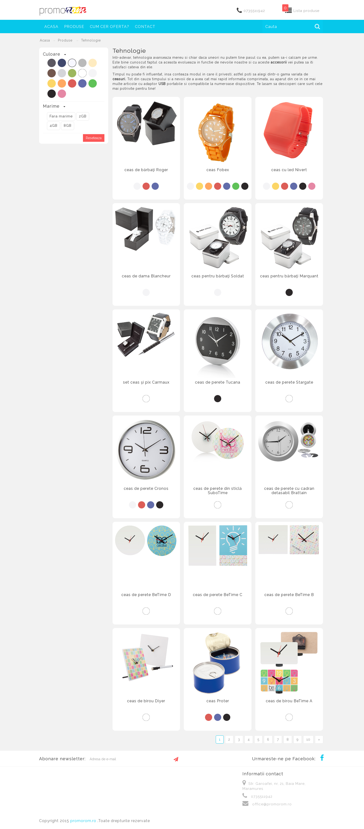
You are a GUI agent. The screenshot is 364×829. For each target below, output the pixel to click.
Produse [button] (74, 26)
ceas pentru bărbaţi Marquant (289, 276)
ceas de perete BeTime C (217, 594)
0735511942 (254, 11)
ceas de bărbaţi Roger (146, 170)
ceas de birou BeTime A (289, 701)
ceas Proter (217, 701)
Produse (65, 40)
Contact (145, 26)
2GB (83, 116)
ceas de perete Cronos (146, 488)
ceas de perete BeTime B (289, 594)
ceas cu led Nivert (289, 170)
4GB (53, 125)
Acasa (51, 26)
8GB (68, 125)
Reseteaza (94, 138)
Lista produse (306, 11)
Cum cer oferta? (109, 26)
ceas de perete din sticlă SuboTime (217, 490)
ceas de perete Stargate (289, 382)
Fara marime (61, 116)
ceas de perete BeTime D (146, 594)
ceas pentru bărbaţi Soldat (217, 276)
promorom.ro (83, 820)
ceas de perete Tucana (217, 382)
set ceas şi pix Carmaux (146, 382)
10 (308, 739)
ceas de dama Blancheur (146, 276)
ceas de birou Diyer (146, 701)
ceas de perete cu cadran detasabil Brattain (289, 490)
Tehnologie (91, 40)
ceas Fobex (217, 170)
